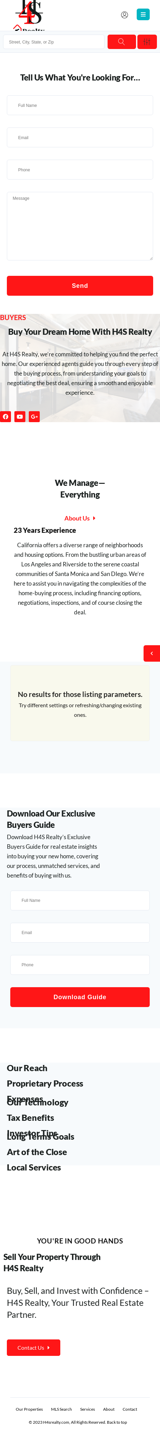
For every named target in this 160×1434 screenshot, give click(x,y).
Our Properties (29, 1409)
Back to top (117, 1422)
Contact (130, 1409)
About (108, 1409)
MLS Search (61, 1409)
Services (87, 1409)
